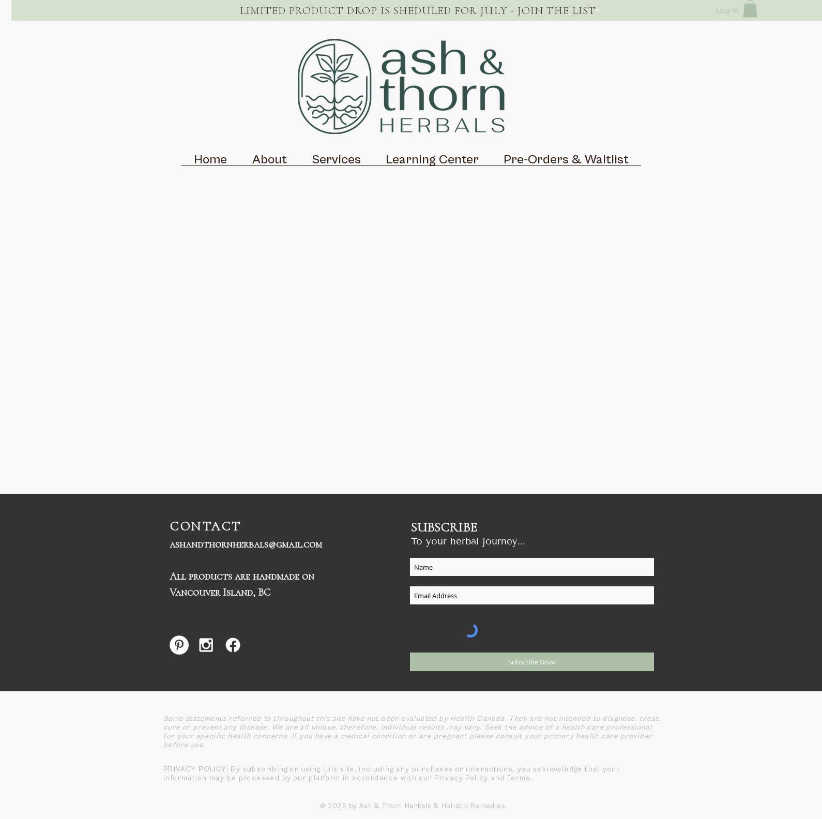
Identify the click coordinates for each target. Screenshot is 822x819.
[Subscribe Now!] (532, 662)
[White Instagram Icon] (206, 645)
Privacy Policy (461, 778)
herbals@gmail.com (277, 544)
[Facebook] (232, 645)
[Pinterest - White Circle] (179, 645)
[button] (750, 8)
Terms (518, 778)
